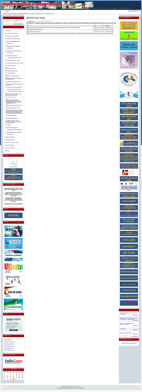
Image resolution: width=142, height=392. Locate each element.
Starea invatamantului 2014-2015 (129, 343)
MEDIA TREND (77, 386)
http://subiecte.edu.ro (8, 350)
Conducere (19, 8)
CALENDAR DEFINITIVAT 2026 (36, 29)
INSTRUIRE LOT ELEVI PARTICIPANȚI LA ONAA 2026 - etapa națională (129, 319)
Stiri (121, 309)
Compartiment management (50, 8)
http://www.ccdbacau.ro (9, 343)
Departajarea (123, 328)
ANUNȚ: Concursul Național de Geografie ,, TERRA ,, (127, 324)
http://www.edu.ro (8, 339)
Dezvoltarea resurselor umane (37, 13)
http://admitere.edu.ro (8, 348)
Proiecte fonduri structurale (96, 8)
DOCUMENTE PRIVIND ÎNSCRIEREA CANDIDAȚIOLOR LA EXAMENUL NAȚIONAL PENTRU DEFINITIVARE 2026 (54, 27)
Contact (7, 11)
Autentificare (134, 10)
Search (6, 17)
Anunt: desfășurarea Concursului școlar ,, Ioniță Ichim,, (128, 313)
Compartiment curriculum (33, 8)
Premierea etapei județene (126, 332)
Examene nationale (125, 8)
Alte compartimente (66, 8)
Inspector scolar (31, 21)
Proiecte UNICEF (112, 8)
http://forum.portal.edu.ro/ (9, 341)
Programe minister (80, 8)
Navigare (6, 26)
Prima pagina (8, 8)
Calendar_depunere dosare (35, 31)
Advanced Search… (18, 23)
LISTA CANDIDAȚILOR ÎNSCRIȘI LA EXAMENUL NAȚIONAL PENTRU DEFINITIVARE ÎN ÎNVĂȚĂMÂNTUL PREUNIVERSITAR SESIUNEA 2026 (61, 33)
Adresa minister (13, 166)
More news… (135, 336)
